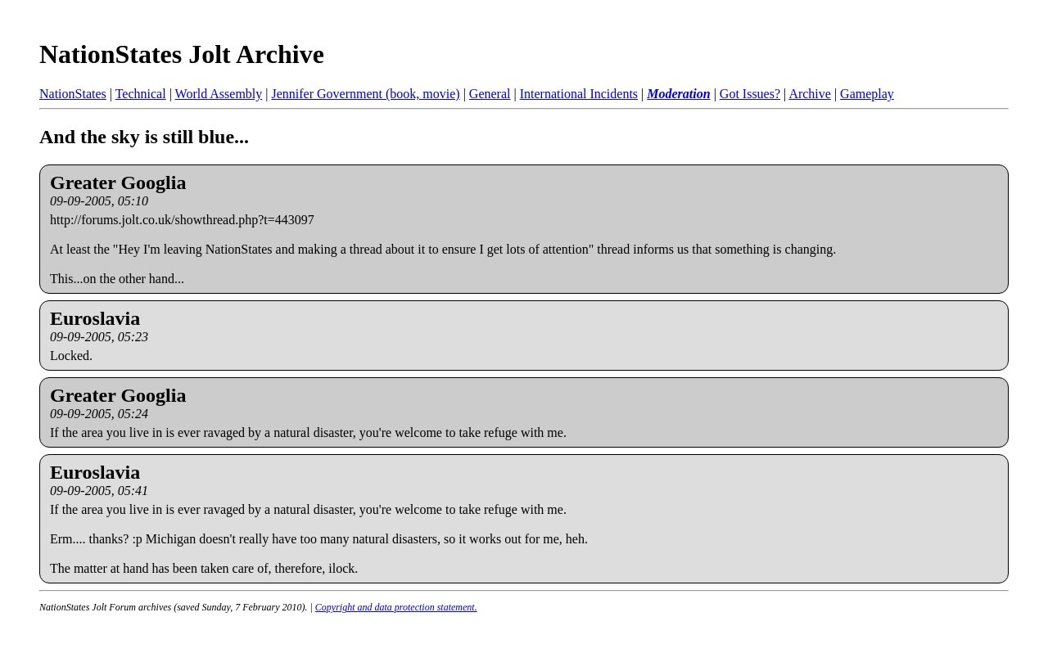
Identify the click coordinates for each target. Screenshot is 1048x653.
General (490, 94)
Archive (809, 94)
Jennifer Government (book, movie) (365, 94)
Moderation (678, 94)
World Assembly (219, 94)
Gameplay (867, 94)
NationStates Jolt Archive (181, 54)
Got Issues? (750, 94)
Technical (140, 94)
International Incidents (579, 94)
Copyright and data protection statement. (396, 607)
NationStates (72, 94)
